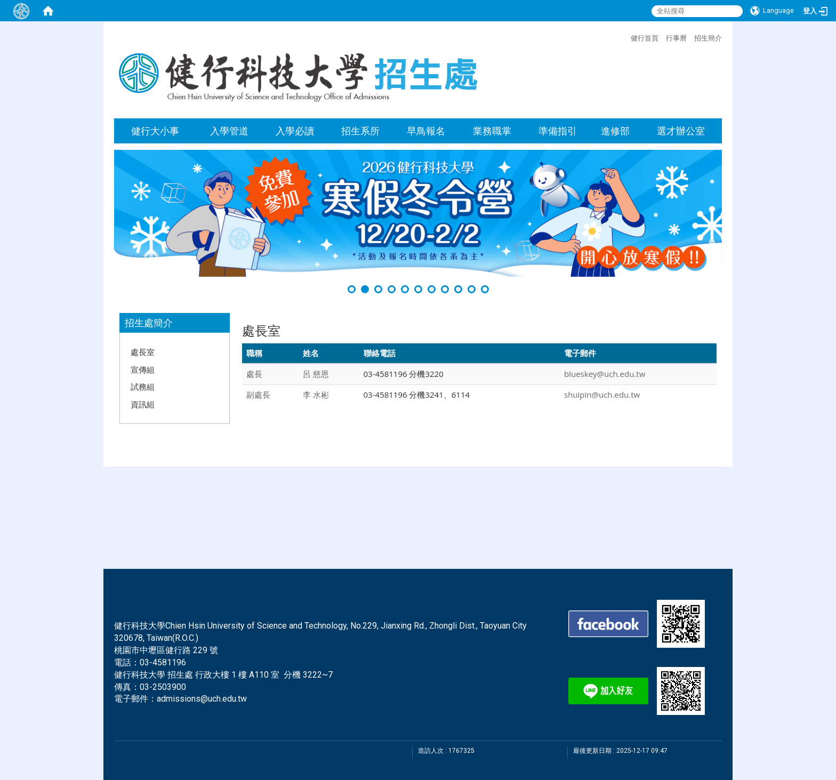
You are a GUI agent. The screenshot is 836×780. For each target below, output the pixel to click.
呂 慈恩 (316, 373)
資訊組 (143, 404)
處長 (254, 373)
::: (625, 37)
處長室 (143, 352)
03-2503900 (163, 687)
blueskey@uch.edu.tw (604, 373)
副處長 (258, 394)
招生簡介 (708, 38)
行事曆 (676, 38)
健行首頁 (644, 38)
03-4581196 (163, 662)
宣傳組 (143, 369)
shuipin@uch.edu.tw (602, 394)
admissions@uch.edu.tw (202, 699)
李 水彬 (316, 394)
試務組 (143, 386)
